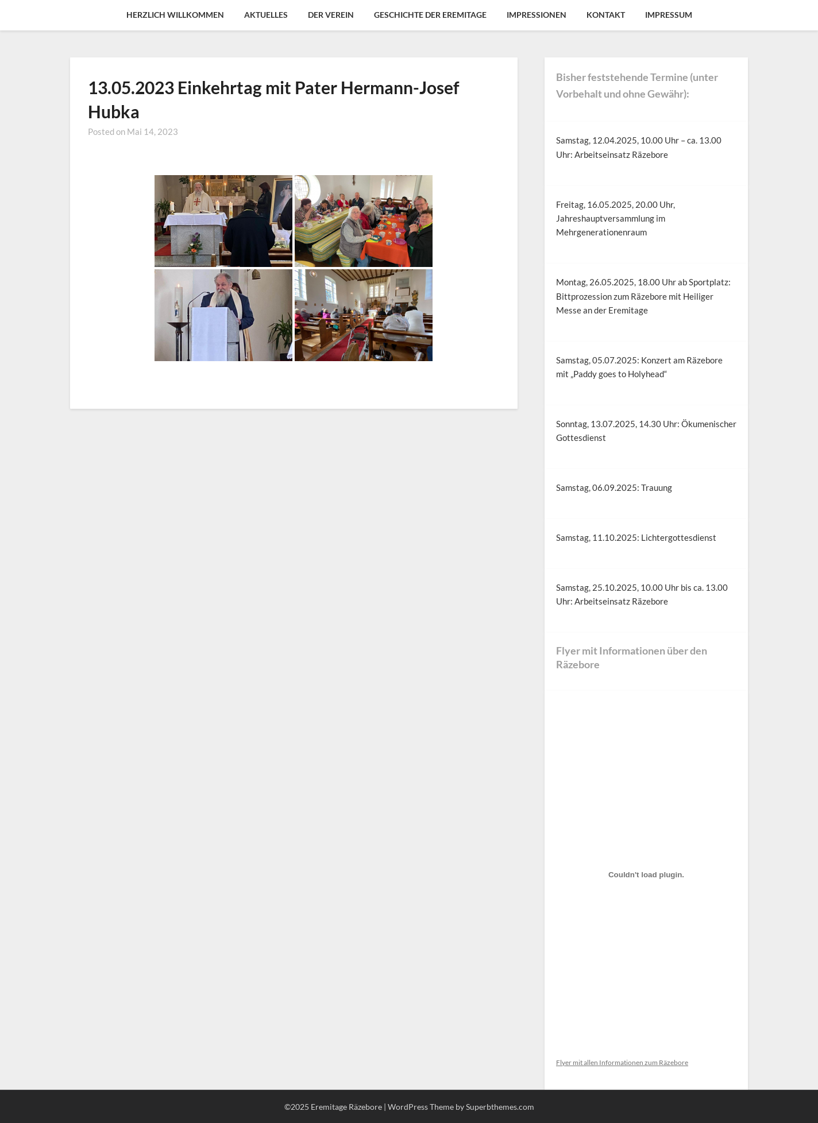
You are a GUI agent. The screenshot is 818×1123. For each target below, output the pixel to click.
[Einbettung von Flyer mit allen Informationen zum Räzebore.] (646, 874)
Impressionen (536, 15)
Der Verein (331, 15)
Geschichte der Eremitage (430, 15)
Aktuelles (266, 15)
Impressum (668, 15)
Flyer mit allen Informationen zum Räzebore (622, 1062)
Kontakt (606, 15)
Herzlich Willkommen (175, 15)
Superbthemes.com (500, 1107)
